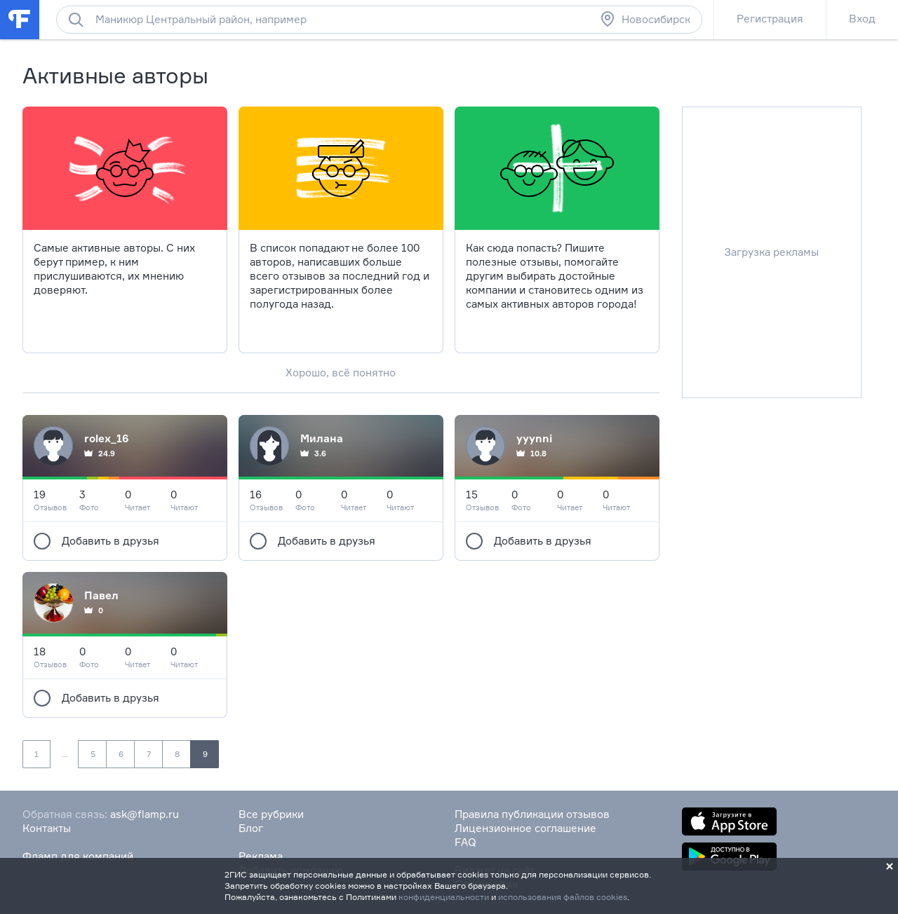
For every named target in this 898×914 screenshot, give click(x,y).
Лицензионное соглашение (525, 828)
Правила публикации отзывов (532, 814)
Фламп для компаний (77, 856)
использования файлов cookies (562, 897)
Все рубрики (271, 814)
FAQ (465, 842)
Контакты (46, 828)
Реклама (261, 856)
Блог (251, 828)
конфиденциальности (443, 897)
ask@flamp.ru (144, 814)
